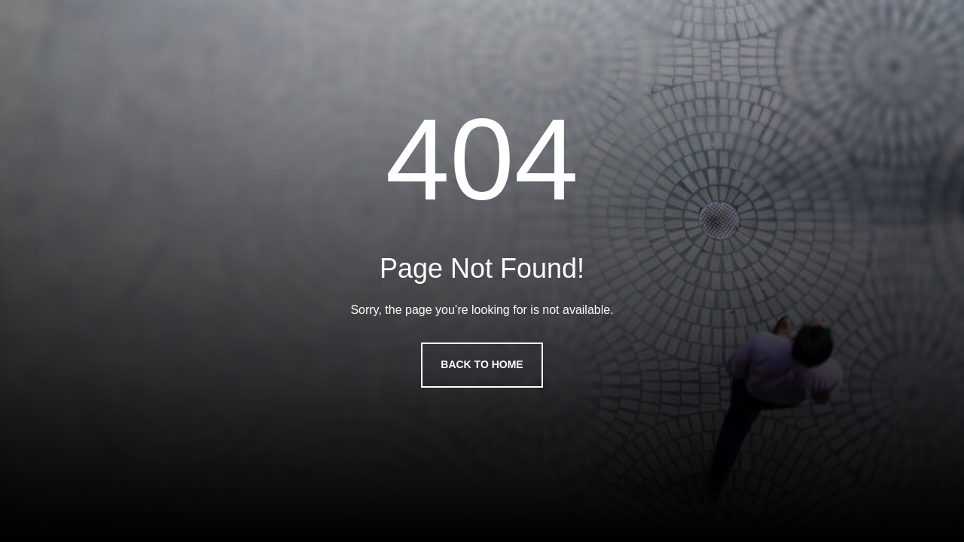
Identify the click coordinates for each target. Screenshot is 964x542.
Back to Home (482, 364)
